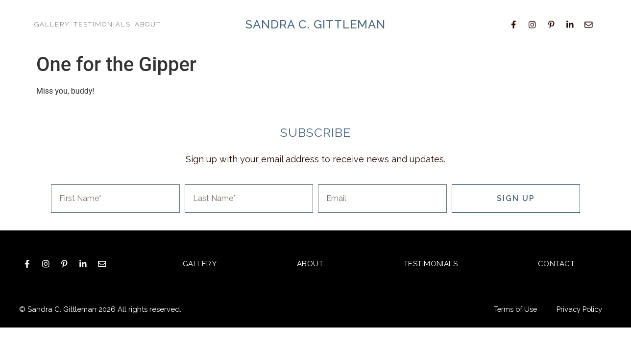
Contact (556, 263)
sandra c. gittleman (315, 24)
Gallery (52, 24)
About (148, 24)
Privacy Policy (578, 308)
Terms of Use (512, 308)
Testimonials (102, 24)
